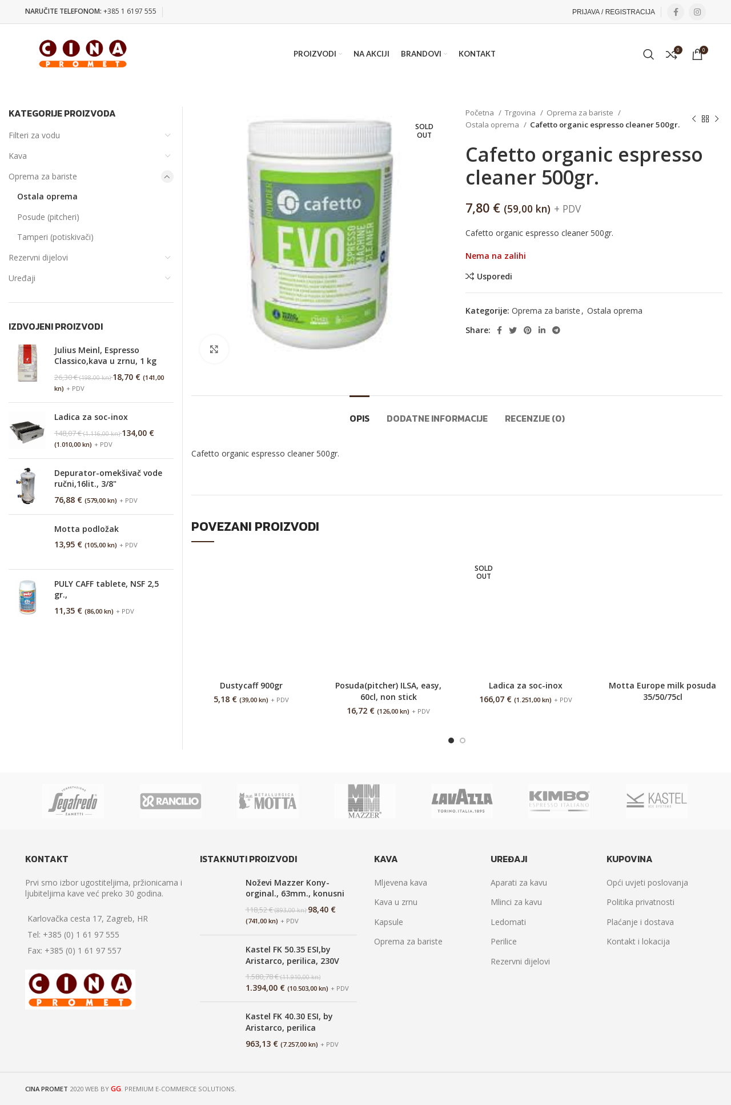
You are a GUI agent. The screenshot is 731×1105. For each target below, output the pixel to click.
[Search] (648, 54)
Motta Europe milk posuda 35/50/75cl (662, 691)
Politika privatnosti (640, 901)
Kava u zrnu (395, 901)
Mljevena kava (400, 882)
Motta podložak (86, 528)
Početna (480, 112)
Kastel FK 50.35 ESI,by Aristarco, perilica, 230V (292, 955)
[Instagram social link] (697, 12)
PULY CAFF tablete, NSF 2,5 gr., (106, 589)
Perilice (504, 941)
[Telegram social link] (556, 330)
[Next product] (716, 119)
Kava (18, 155)
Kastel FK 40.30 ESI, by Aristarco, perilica (289, 1022)
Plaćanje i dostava (640, 921)
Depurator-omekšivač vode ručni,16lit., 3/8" (108, 478)
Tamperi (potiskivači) (55, 236)
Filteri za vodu (34, 135)
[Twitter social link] (512, 330)
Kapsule (388, 921)
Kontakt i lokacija (638, 941)
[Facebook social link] (675, 12)
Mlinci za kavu (516, 901)
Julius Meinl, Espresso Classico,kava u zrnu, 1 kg (105, 356)
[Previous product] (694, 119)
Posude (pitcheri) (48, 216)
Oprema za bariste (581, 112)
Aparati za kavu (519, 882)
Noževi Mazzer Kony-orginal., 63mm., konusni (295, 888)
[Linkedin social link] (542, 330)
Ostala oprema (493, 124)
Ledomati (508, 921)
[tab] (359, 412)
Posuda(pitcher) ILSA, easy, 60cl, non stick (388, 691)
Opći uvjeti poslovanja (647, 882)
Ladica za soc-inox (526, 685)
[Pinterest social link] (527, 330)
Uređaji (22, 278)
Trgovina (521, 112)
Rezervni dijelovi (38, 257)
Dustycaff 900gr (251, 685)
